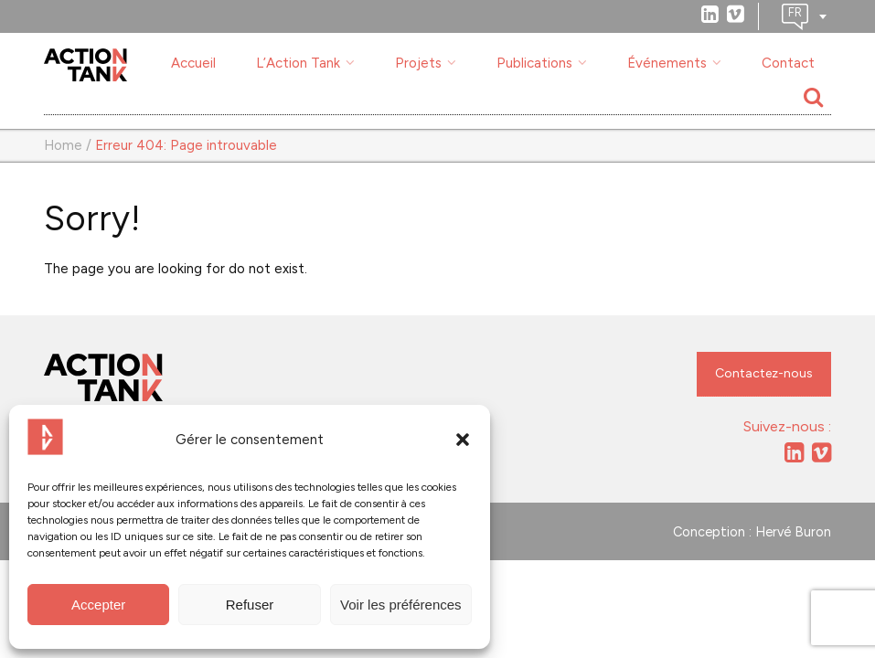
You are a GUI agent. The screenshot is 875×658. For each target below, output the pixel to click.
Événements (667, 63)
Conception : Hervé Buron (752, 532)
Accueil (193, 63)
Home (63, 145)
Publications (534, 63)
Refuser (250, 604)
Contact (788, 63)
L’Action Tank (298, 63)
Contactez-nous (764, 373)
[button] (463, 439)
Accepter (98, 604)
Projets (418, 63)
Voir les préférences (401, 604)
